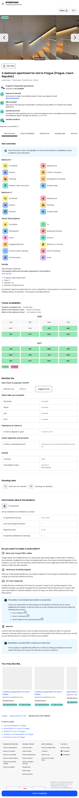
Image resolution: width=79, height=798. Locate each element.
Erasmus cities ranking (10, 758)
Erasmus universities (9, 755)
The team (45, 751)
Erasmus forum (27, 747)
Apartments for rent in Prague (17, 728)
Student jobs (26, 767)
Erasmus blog (26, 751)
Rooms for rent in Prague (14, 737)
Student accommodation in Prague (18, 734)
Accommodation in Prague (15, 725)
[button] (18, 126)
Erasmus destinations (10, 747)
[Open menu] (3, 4)
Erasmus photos (27, 774)
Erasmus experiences (29, 755)
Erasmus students (9, 767)
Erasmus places (27, 758)
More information (12, 98)
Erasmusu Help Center (48, 747)
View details (42, 116)
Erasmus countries (9, 751)
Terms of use (46, 755)
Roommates (26, 770)
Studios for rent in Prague (14, 731)
